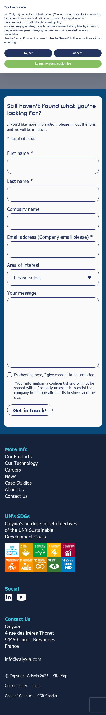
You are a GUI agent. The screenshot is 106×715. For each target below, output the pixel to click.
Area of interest (23, 264)
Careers (13, 469)
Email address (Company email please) (50, 236)
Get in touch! (30, 410)
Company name (23, 208)
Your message (22, 292)
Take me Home (53, 57)
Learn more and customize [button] (53, 705)
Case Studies (18, 482)
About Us (14, 489)
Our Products (18, 456)
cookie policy (53, 664)
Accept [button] (77, 695)
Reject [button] (28, 695)
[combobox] (53, 277)
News (10, 476)
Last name (20, 180)
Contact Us (16, 496)
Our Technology (21, 463)
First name (20, 153)
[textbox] (48, 277)
